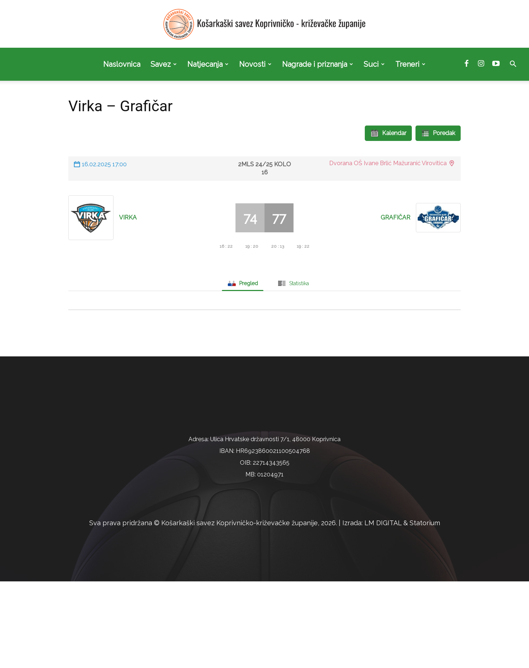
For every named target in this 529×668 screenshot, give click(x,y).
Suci (374, 64)
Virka (128, 217)
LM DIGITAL (383, 609)
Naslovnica (121, 64)
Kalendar (388, 133)
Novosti (255, 64)
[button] (513, 65)
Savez (164, 64)
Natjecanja (207, 64)
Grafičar (395, 217)
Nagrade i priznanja (317, 64)
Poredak (438, 133)
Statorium (425, 609)
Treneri (410, 64)
